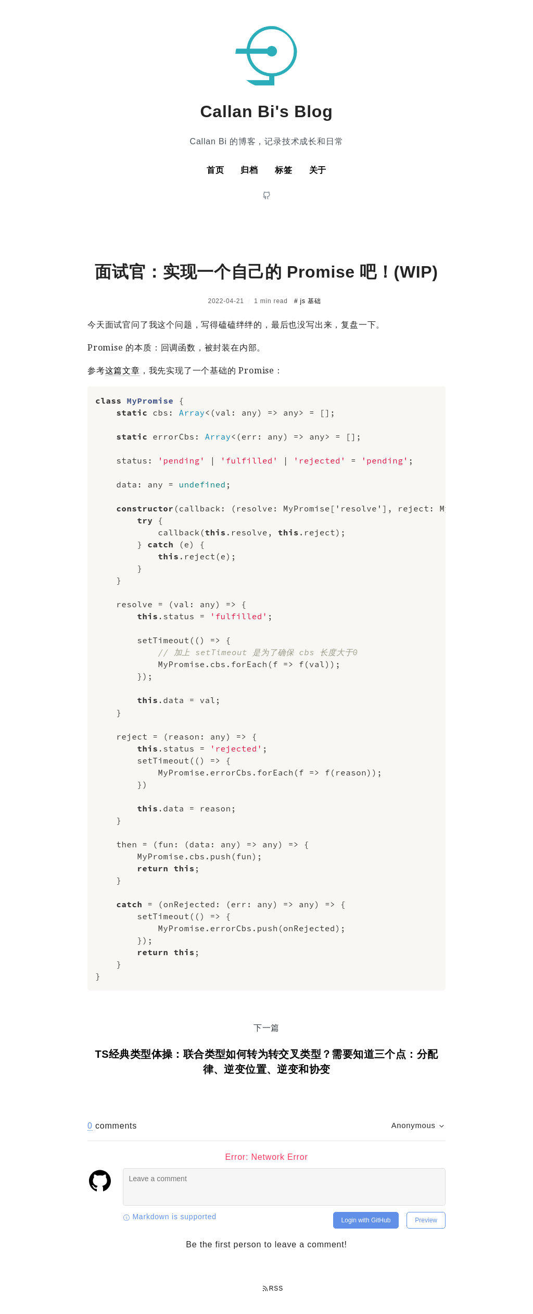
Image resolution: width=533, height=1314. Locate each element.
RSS (272, 1288)
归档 (249, 170)
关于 (318, 170)
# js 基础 (307, 301)
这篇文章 (122, 371)
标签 (284, 170)
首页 (215, 170)
